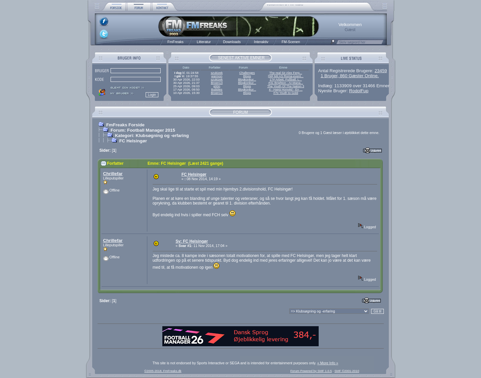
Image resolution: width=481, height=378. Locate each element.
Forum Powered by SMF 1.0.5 (311, 371)
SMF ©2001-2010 (346, 371)
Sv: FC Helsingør (192, 241)
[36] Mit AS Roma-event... (285, 76)
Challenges (247, 73)
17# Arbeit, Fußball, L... (286, 79)
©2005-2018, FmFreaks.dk (162, 371)
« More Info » (327, 363)
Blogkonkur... (247, 79)
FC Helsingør (133, 140)
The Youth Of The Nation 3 (285, 86)
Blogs (247, 76)
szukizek (217, 73)
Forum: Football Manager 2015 (143, 130)
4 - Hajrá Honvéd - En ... (286, 89)
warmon (216, 76)
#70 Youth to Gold (285, 93)
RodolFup (358, 90)
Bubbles (216, 89)
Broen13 (216, 83)
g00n (216, 86)
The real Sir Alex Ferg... (285, 73)
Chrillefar (113, 173)
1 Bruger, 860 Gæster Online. (350, 75)
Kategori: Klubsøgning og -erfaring (152, 135)
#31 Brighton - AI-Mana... (285, 83)
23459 (380, 70)
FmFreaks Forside (125, 124)
